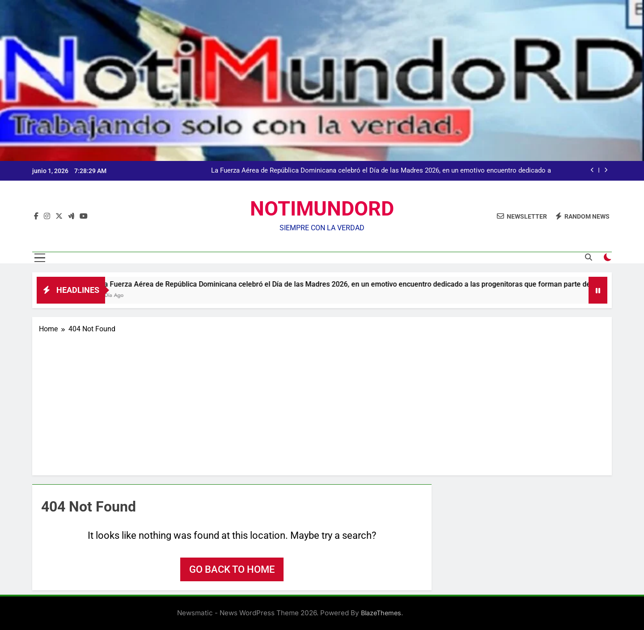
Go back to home (232, 569)
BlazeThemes (381, 613)
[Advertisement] (322, 401)
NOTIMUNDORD (322, 208)
